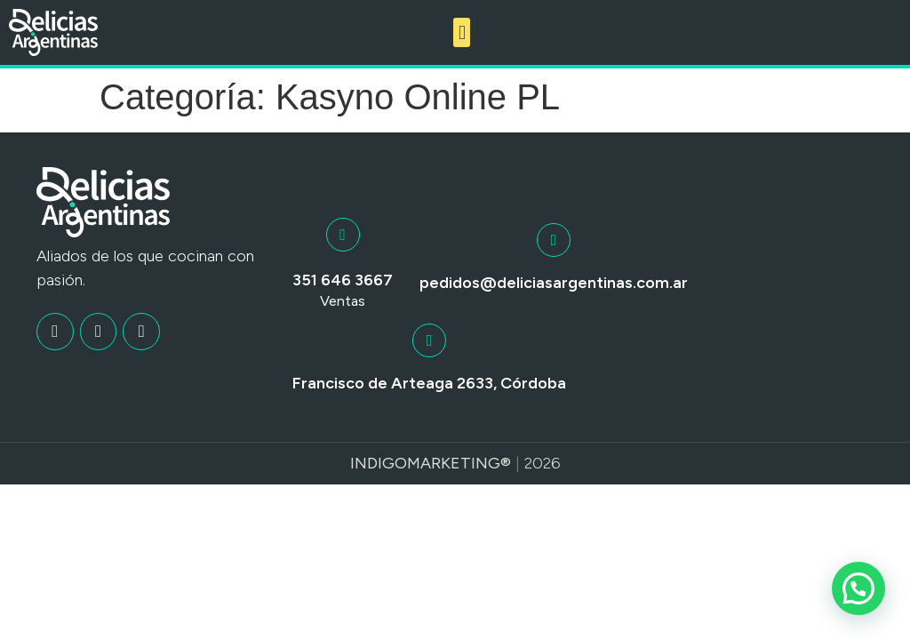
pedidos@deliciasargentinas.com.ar (553, 282)
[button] (461, 32)
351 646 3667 (342, 280)
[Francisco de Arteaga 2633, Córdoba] (429, 340)
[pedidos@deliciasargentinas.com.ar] (554, 240)
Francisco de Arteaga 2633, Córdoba (429, 383)
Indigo (378, 463)
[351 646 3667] (343, 235)
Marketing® (459, 463)
